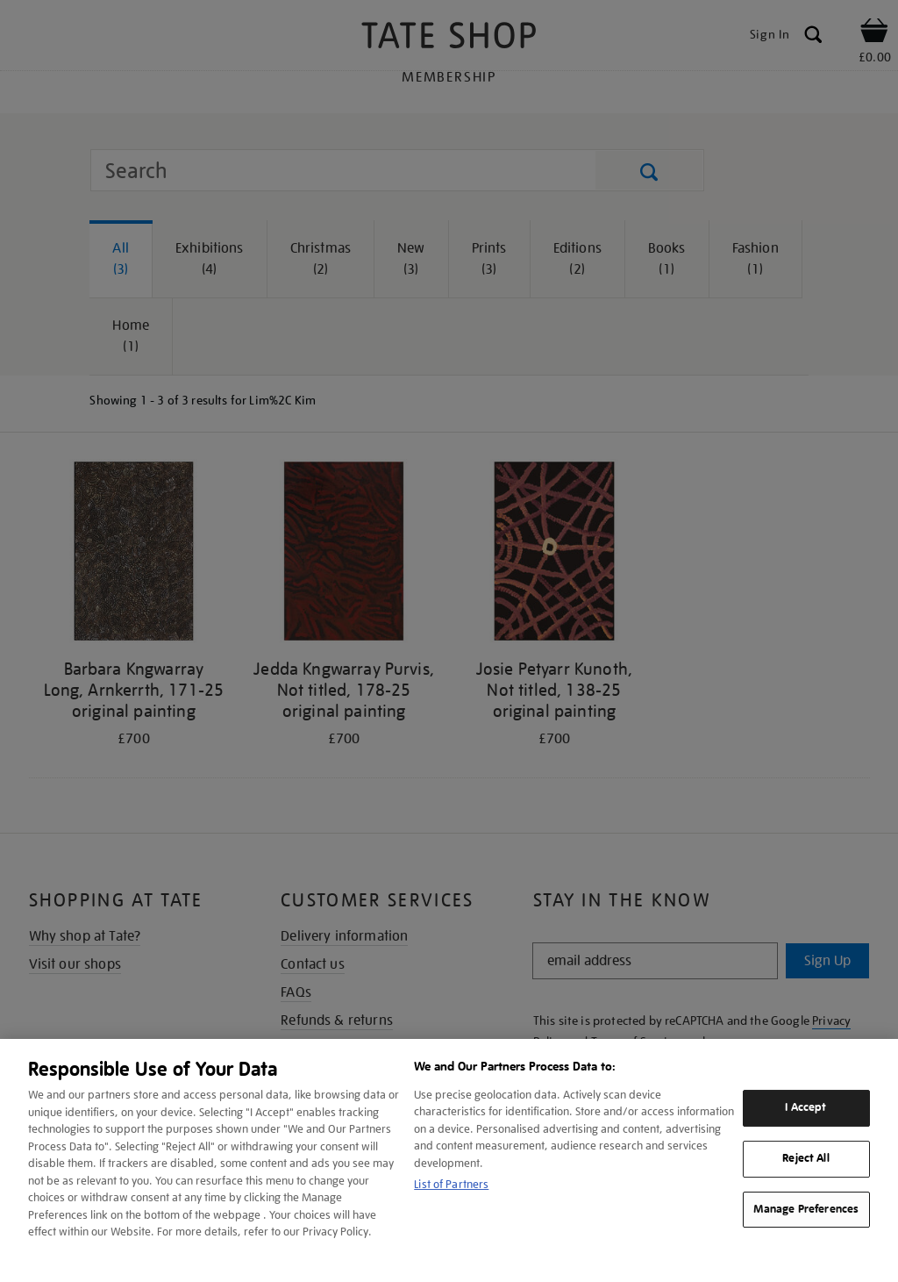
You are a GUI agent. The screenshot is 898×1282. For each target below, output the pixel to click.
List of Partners (451, 1184)
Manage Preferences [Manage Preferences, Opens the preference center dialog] (806, 1209)
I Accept (805, 1107)
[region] (449, 1160)
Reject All (805, 1158)
